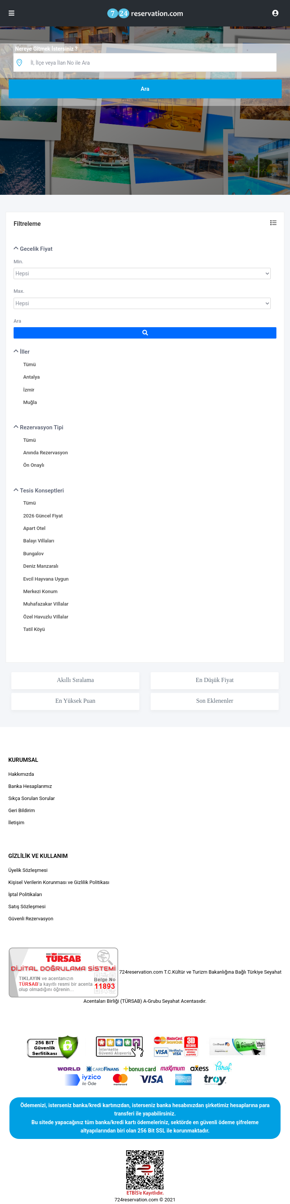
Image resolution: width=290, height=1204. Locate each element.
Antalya (31, 377)
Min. (18, 261)
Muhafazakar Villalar (45, 604)
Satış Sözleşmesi (27, 906)
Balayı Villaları (38, 541)
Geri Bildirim (21, 810)
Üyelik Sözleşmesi (28, 870)
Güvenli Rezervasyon (30, 918)
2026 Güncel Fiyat (42, 516)
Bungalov (33, 553)
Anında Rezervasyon (45, 452)
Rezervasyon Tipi (38, 427)
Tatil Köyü (34, 629)
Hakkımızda (21, 774)
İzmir (28, 390)
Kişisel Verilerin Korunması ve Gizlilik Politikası (59, 882)
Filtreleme (27, 223)
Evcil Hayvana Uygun (45, 579)
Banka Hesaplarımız (30, 786)
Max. (19, 291)
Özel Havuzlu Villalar (45, 617)
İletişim (16, 822)
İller (21, 351)
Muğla (30, 402)
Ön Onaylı (33, 465)
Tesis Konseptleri (39, 490)
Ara (17, 321)
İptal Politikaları (25, 894)
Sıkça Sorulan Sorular (31, 798)
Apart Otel (34, 528)
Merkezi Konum (40, 591)
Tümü (29, 364)
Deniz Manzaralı (40, 566)
